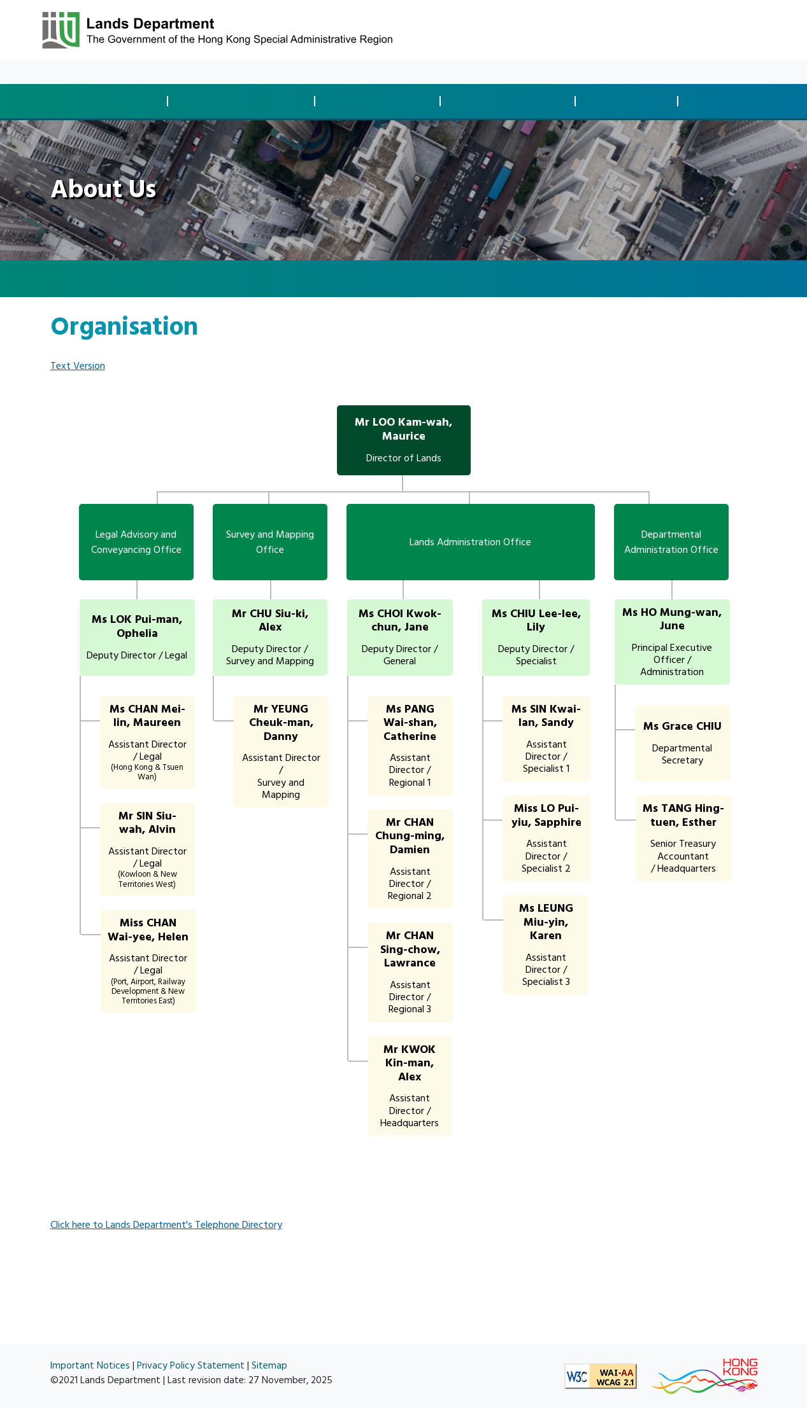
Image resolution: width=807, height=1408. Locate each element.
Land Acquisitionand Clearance (381, 101)
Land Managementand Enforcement (511, 101)
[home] (56, 279)
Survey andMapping (629, 101)
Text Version (77, 366)
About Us (214, 72)
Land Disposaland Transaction (108, 101)
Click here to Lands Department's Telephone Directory (166, 1225)
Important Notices (90, 1365)
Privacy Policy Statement (191, 1365)
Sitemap (269, 1365)
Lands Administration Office (470, 542)
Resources (161, 72)
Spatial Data (734, 101)
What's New (104, 72)
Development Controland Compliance (245, 101)
